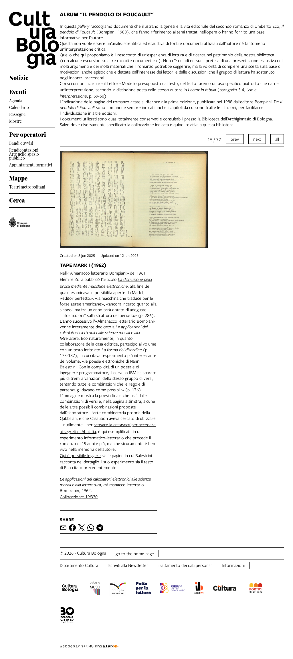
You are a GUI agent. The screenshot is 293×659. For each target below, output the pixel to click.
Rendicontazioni (23, 149)
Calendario (19, 106)
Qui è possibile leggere (80, 455)
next (257, 139)
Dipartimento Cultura (79, 565)
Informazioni (233, 565)
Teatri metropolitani (27, 186)
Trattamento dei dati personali (185, 565)
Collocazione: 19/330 (79, 496)
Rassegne (17, 113)
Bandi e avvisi (21, 142)
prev (235, 139)
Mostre (15, 120)
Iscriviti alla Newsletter (128, 565)
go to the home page (135, 553)
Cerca (17, 199)
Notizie (18, 77)
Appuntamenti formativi (30, 164)
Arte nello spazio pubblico (24, 156)
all (277, 139)
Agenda (15, 100)
